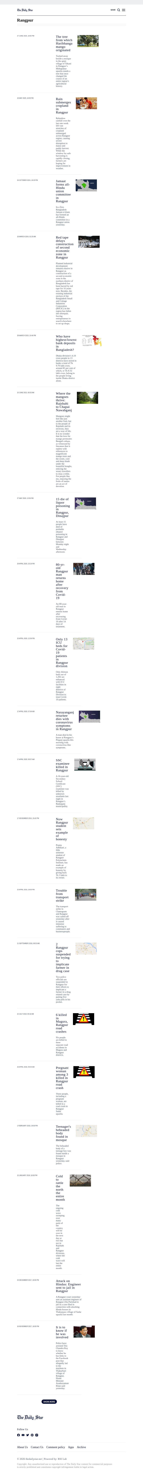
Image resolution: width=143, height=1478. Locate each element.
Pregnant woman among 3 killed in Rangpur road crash (62, 1078)
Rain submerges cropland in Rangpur (63, 105)
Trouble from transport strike (62, 895)
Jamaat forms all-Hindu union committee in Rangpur (63, 191)
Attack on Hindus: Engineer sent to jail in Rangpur (68, 1286)
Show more (49, 1402)
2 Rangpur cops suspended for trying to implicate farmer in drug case (63, 957)
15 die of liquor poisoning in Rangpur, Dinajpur (63, 507)
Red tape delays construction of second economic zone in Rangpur (65, 247)
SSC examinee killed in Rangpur (63, 765)
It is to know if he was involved (62, 1332)
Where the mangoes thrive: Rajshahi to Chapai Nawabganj (64, 402)
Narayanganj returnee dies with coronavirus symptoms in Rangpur (65, 720)
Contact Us (37, 1447)
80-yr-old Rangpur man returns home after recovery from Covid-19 (62, 581)
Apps (71, 1447)
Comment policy (55, 1447)
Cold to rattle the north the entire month (60, 1187)
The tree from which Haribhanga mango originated (64, 43)
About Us (22, 1447)
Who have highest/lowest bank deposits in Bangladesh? (66, 343)
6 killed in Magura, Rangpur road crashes (62, 1023)
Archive (81, 1447)
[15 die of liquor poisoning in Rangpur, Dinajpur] (85, 503)
